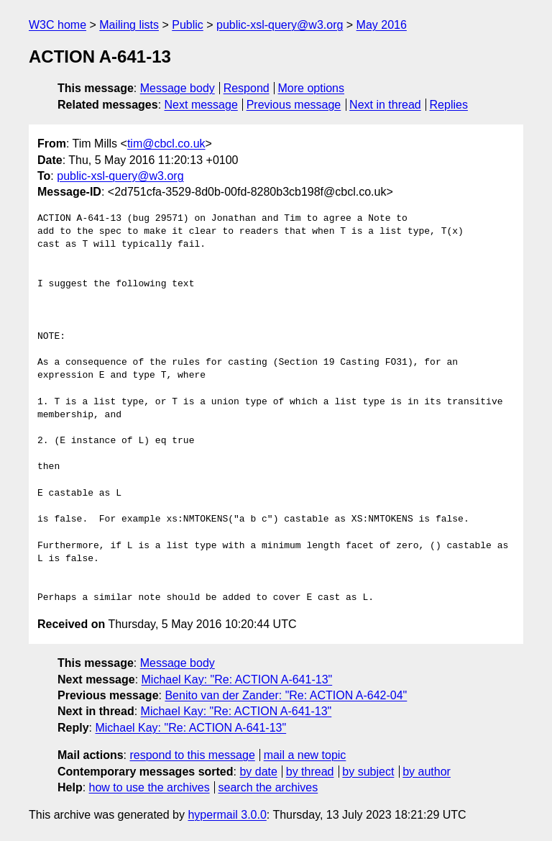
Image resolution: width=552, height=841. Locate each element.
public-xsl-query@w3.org (279, 25)
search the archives (268, 787)
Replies (449, 105)
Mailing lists (129, 25)
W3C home (57, 25)
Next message (201, 105)
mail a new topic (305, 755)
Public (187, 25)
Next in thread (385, 105)
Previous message (294, 105)
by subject (368, 771)
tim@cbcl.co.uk (166, 143)
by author (426, 771)
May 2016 (381, 25)
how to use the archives (149, 787)
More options (311, 88)
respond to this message (191, 755)
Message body (177, 88)
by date (258, 771)
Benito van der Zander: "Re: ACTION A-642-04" (286, 695)
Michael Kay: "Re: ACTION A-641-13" (237, 679)
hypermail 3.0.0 (227, 815)
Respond (247, 88)
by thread (310, 771)
